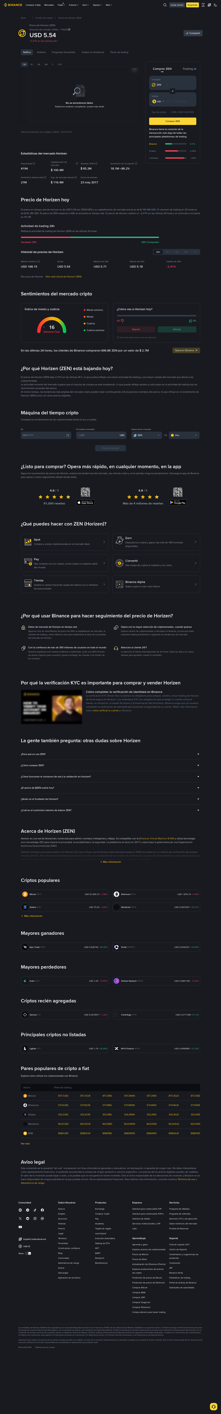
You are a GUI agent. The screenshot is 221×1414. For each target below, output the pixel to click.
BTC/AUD (174, 1172)
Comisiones (174, 1339)
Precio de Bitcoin (140, 1331)
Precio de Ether (139, 1336)
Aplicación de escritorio (69, 1354)
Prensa (61, 1305)
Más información (112, 938)
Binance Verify (176, 1349)
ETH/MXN (129, 1182)
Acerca (61, 1285)
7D (31, 64)
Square (97, 5)
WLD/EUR (85, 1200)
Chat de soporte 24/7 (179, 1321)
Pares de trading (134, 52)
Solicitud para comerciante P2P (147, 1285)
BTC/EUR (85, 1172)
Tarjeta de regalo (103, 1305)
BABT (98, 1330)
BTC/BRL (107, 1172)
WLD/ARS (152, 1200)
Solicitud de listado (141, 1295)
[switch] (28, 1330)
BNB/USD (63, 1210)
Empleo (61, 1290)
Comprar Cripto (33, 5)
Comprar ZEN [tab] (162, 69)
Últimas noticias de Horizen (51, 430)
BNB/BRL (107, 1210)
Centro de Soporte (178, 1326)
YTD (60, 64)
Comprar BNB (138, 1369)
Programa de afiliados (179, 1285)
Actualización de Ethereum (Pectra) (148, 1341)
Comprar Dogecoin (141, 1379)
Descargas (63, 1349)
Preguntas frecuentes (78, 52)
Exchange (100, 1285)
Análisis (41, 52)
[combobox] (158, 101)
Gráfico (27, 52)
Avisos (61, 1344)
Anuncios (62, 1295)
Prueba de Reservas (179, 1305)
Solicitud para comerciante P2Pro (148, 1290)
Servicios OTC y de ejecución (183, 1295)
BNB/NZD (196, 1210)
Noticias (56, 52)
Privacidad (63, 1320)
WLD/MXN (129, 1200)
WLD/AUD (174, 1200)
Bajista (136, 304)
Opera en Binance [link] (186, 325)
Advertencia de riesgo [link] (32, 1259)
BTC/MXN (129, 1172)
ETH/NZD (196, 1182)
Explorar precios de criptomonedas (149, 1326)
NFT (97, 1325)
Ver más (25, 1220)
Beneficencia (101, 1339)
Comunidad (63, 1334)
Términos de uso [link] (186, 1256)
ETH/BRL (107, 1182)
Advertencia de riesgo (68, 1339)
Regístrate (192, 5)
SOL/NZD (196, 1191)
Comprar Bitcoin (139, 1364)
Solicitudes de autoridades (181, 1364)
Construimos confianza (69, 1325)
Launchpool (100, 1310)
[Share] (193, 33)
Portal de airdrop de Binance (182, 1359)
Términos (62, 1315)
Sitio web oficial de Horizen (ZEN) (64, 251)
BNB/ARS (152, 1210)
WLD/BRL (107, 1200)
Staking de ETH (102, 1320)
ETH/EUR (85, 1182)
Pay (97, 1295)
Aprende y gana (139, 1321)
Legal (60, 1310)
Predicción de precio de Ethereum (148, 1359)
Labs (134, 1305)
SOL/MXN (129, 1191)
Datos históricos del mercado (183, 1300)
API (170, 1344)
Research (99, 1334)
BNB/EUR (85, 1210)
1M (38, 64)
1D (24, 64)
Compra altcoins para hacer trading (148, 1389)
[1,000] (98, 512)
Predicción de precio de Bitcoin (147, 1354)
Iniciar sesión (177, 5)
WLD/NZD (196, 1200)
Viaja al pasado (110, 525)
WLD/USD (63, 1200)
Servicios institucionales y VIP (146, 1300)
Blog (60, 1330)
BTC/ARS (152, 1172)
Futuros (74, 5)
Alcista (177, 304)
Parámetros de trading (179, 1354)
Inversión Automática (105, 1315)
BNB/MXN (129, 1210)
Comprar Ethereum (141, 1384)
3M (46, 64)
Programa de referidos (180, 1290)
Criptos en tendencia (108, 52)
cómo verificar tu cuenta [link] (105, 787)
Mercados (49, 5)
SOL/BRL (107, 1191)
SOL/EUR (85, 1191)
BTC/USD (63, 1172)
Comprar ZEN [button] (172, 121)
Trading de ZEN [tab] (193, 69)
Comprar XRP (138, 1374)
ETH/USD (63, 1182)
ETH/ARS (151, 1182)
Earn (86, 5)
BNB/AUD (174, 1210)
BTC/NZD (196, 1172)
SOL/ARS (151, 1191)
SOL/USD (63, 1191)
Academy (99, 1300)
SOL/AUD (174, 1191)
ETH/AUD (174, 1182)
